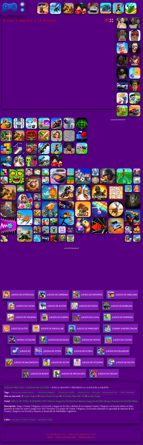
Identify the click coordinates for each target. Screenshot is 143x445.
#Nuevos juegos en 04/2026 (60, 401)
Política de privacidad (66, 437)
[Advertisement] (117, 139)
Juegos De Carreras (53, 295)
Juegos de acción (66, 393)
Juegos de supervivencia (22, 393)
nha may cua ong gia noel (23, 420)
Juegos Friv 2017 (9, 7)
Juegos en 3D (83, 393)
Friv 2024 (96, 393)
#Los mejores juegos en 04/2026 (88, 401)
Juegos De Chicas (21, 307)
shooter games (45, 420)
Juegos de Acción (38, 387)
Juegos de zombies (46, 393)
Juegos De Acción (52, 307)
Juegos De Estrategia (18, 295)
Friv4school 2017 (109, 393)
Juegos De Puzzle (84, 307)
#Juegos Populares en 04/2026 (117, 401)
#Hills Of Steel (20, 401)
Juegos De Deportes (88, 295)
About (50, 437)
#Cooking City (38, 401)
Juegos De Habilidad (122, 295)
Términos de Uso (86, 437)
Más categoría (127, 393)
